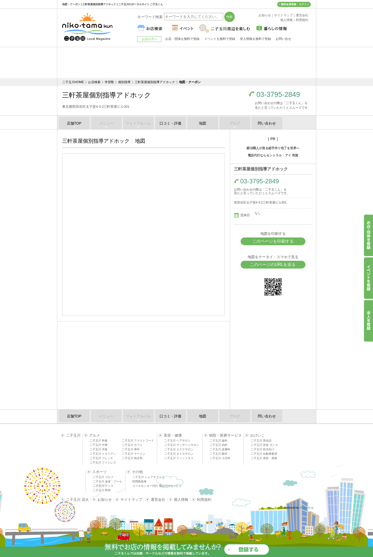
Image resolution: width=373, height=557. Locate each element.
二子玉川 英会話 (261, 440)
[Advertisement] (186, 62)
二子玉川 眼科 (218, 453)
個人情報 (181, 499)
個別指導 (124, 82)
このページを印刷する (273, 241)
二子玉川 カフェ (132, 444)
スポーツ (99, 472)
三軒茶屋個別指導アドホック (155, 82)
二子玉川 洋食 (98, 449)
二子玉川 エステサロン (178, 449)
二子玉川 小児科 (220, 458)
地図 (202, 123)
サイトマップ (131, 499)
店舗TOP (74, 123)
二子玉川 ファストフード (138, 440)
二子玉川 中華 (98, 444)
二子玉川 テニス (103, 485)
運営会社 (158, 499)
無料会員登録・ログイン (295, 4)
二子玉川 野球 (102, 490)
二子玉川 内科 (218, 444)
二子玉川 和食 (98, 440)
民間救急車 (139, 481)
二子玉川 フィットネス (178, 458)
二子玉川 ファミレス (103, 462)
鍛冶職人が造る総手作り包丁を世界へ (273, 148)
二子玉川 (73, 435)
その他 (137, 472)
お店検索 (94, 82)
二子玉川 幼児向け (262, 449)
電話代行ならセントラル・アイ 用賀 (273, 155)
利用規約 (204, 499)
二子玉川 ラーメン (133, 453)
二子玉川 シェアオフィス (148, 477)
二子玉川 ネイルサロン (178, 453)
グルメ (94, 435)
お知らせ (104, 499)
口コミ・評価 (170, 123)
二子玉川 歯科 (218, 440)
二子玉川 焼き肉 (132, 458)
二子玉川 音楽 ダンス (264, 444)
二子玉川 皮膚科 (220, 449)
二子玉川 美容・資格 (264, 458)
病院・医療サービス (225, 435)
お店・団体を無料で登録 (182, 39)
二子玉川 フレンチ (101, 458)
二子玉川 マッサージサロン (181, 444)
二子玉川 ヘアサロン (177, 440)
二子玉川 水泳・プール (107, 481)
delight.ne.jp (306, 507)
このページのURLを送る (273, 264)
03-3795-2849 (278, 94)
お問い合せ (283, 39)
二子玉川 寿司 (131, 449)
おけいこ (257, 435)
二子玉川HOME (73, 82)
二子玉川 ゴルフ (103, 477)
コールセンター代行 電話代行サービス (157, 485)
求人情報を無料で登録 (255, 39)
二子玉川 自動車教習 (264, 453)
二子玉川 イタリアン (103, 453)
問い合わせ (267, 123)
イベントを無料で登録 (219, 39)
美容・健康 (173, 435)
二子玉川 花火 (77, 499)
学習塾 (109, 82)
